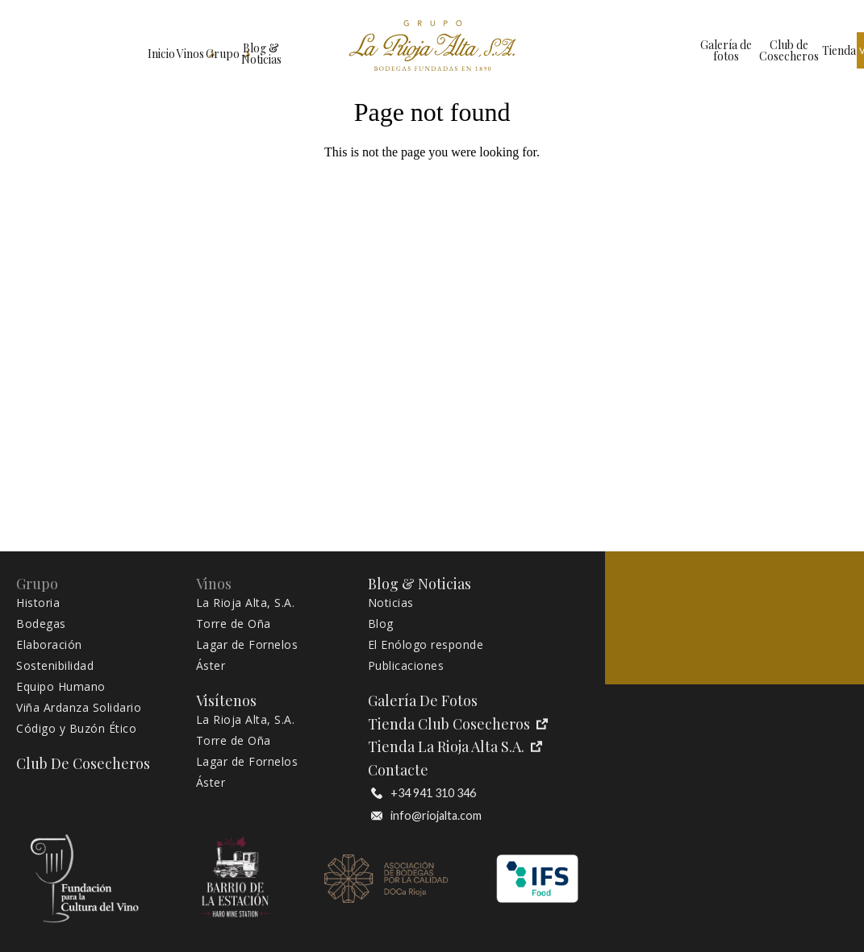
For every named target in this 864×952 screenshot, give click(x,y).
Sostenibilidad (55, 665)
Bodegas (41, 623)
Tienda (726, 50)
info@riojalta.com (426, 816)
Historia (38, 603)
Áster (211, 665)
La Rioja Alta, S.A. (245, 603)
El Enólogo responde (426, 644)
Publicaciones (406, 665)
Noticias (391, 603)
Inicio (40, 50)
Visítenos (786, 50)
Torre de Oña (233, 623)
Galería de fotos (590, 51)
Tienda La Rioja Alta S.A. (455, 746)
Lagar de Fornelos (247, 644)
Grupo (174, 50)
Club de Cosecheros (665, 51)
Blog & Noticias (260, 51)
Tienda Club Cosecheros (458, 724)
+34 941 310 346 (423, 793)
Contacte (398, 770)
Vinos (106, 50)
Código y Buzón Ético (76, 728)
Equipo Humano (61, 686)
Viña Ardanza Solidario (78, 707)
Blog (381, 623)
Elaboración (49, 644)
